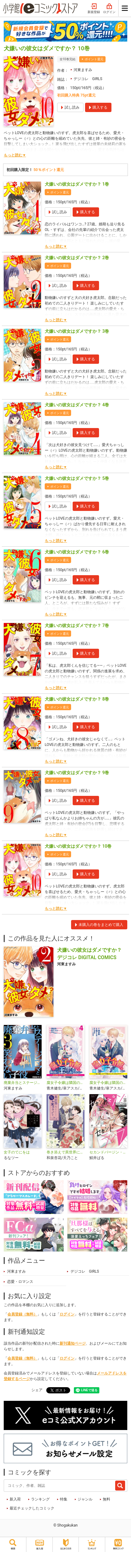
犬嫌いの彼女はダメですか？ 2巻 (77, 257)
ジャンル (85, 1499)
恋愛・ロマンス (20, 1281)
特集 (63, 1499)
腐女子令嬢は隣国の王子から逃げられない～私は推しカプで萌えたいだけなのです (108, 1083)
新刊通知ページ (73, 1343)
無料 (106, 1499)
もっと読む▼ (15, 155)
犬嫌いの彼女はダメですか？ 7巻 (77, 625)
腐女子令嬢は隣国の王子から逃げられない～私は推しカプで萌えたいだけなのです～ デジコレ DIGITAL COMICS (65, 1083)
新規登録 (94, 8)
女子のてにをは (17, 1152)
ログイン (109, 8)
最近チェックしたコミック (32, 1508)
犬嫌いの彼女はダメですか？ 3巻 (77, 331)
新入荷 (15, 1499)
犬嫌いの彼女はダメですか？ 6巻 (77, 551)
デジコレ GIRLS (88, 79)
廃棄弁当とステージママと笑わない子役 (23, 1083)
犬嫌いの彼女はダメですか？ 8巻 (77, 699)
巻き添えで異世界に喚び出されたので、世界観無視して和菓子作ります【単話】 (65, 1152)
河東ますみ (83, 70)
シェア (37, 1390)
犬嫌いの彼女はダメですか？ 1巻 (77, 184)
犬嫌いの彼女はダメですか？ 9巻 (77, 772)
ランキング (40, 1499)
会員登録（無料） (22, 1314)
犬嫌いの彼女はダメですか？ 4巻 (77, 404)
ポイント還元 (94, 59)
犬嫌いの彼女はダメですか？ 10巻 (78, 846)
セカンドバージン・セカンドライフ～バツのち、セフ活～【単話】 (108, 1152)
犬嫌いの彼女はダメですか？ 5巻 (77, 478)
